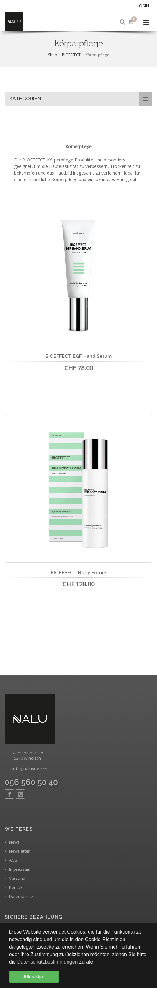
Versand (15, 878)
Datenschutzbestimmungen (47, 962)
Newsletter (17, 851)
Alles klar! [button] (34, 976)
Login (143, 5)
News (12, 842)
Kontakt (14, 887)
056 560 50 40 (31, 782)
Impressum (17, 869)
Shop (52, 55)
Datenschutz (19, 896)
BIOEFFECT (71, 55)
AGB (11, 860)
